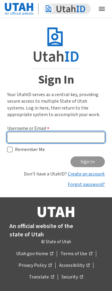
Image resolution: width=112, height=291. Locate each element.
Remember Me (30, 149)
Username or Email (28, 128)
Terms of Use (76, 254)
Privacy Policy (35, 266)
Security (72, 277)
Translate (41, 277)
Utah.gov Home (34, 254)
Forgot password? (86, 184)
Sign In (88, 161)
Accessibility (74, 266)
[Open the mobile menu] (101, 9)
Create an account (86, 174)
